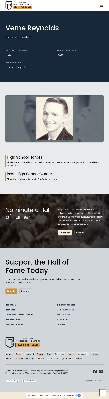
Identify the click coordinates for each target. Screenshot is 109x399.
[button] (101, 5)
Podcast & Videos (14, 324)
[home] (18, 5)
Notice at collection (38, 395)
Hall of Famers (12, 305)
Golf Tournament (65, 309)
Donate (11, 291)
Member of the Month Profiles (20, 314)
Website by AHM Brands (94, 381)
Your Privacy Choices (63, 395)
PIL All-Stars (63, 319)
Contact (61, 324)
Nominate (65, 232)
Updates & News (13, 319)
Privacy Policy (13, 381)
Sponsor (25, 291)
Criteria (80, 232)
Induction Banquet (66, 305)
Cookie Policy (30, 381)
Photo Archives (64, 314)
